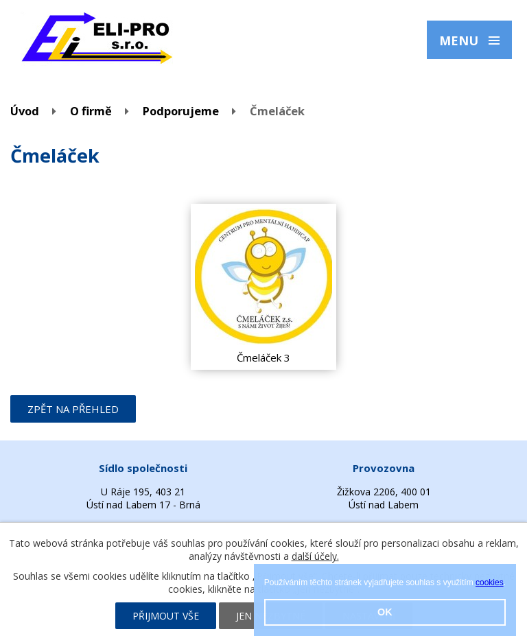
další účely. (315, 556)
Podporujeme (181, 111)
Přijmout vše (165, 615)
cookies (490, 582)
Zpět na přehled (73, 409)
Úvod (24, 111)
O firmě (91, 111)
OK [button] (385, 611)
